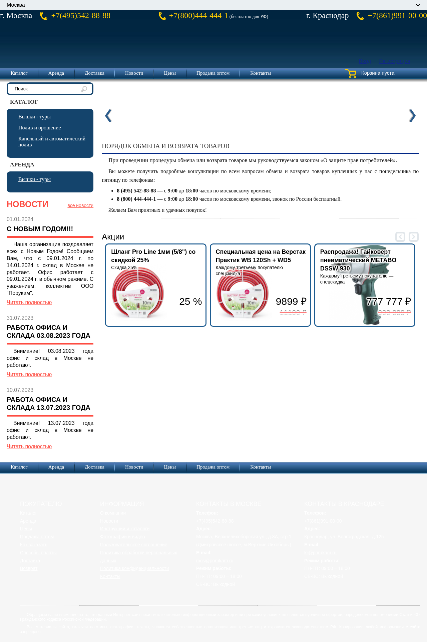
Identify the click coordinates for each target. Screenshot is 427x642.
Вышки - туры (34, 116)
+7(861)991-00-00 (397, 15)
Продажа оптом (213, 73)
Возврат (29, 568)
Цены (170, 73)
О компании (113, 513)
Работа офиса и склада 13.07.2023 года (48, 403)
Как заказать (33, 544)
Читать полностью (29, 302)
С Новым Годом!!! (40, 228)
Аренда (56, 73)
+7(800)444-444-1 (199, 15)
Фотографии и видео (122, 536)
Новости (134, 73)
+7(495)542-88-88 (80, 15)
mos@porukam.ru (214, 560)
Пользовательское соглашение (133, 544)
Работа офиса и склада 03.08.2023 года (48, 331)
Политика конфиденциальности (134, 568)
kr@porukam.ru (320, 552)
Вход (365, 61)
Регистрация (394, 61)
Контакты (260, 73)
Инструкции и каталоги (124, 528)
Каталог (19, 73)
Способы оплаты (38, 552)
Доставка (94, 73)
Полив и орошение (39, 127)
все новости (80, 205)
